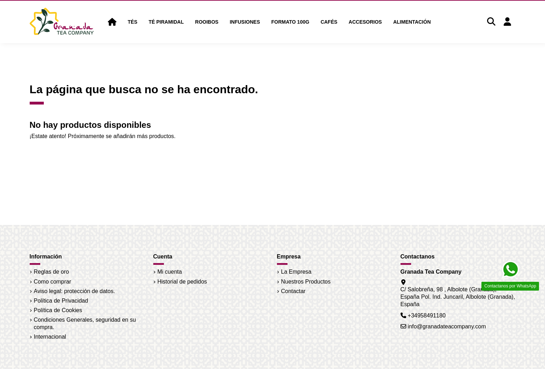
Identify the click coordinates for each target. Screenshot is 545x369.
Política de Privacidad (61, 301)
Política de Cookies (58, 310)
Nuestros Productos (306, 282)
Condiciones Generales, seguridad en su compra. (85, 323)
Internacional (50, 337)
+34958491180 (426, 316)
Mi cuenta (170, 272)
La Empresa (296, 272)
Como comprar (52, 282)
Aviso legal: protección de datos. (74, 291)
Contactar (293, 291)
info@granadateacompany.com (447, 326)
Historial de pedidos (182, 282)
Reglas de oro (51, 272)
